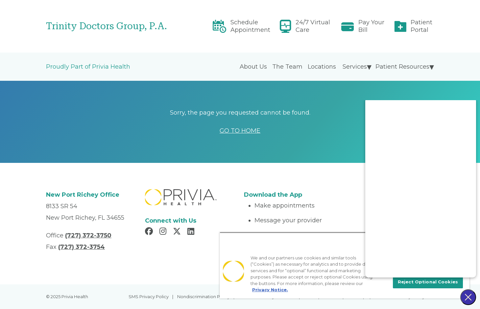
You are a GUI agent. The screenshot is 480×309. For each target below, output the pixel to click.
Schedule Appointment (250, 26)
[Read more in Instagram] (163, 232)
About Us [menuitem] (253, 66)
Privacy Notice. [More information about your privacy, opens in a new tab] (270, 289)
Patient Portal (421, 26)
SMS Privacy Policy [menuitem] (149, 296)
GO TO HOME (240, 130)
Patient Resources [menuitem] (402, 66)
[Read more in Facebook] (150, 232)
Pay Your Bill (371, 26)
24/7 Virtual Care (313, 26)
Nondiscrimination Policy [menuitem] (203, 296)
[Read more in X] (178, 232)
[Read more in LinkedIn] (191, 232)
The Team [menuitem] (287, 66)
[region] (344, 265)
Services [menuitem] (355, 66)
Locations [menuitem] (322, 66)
